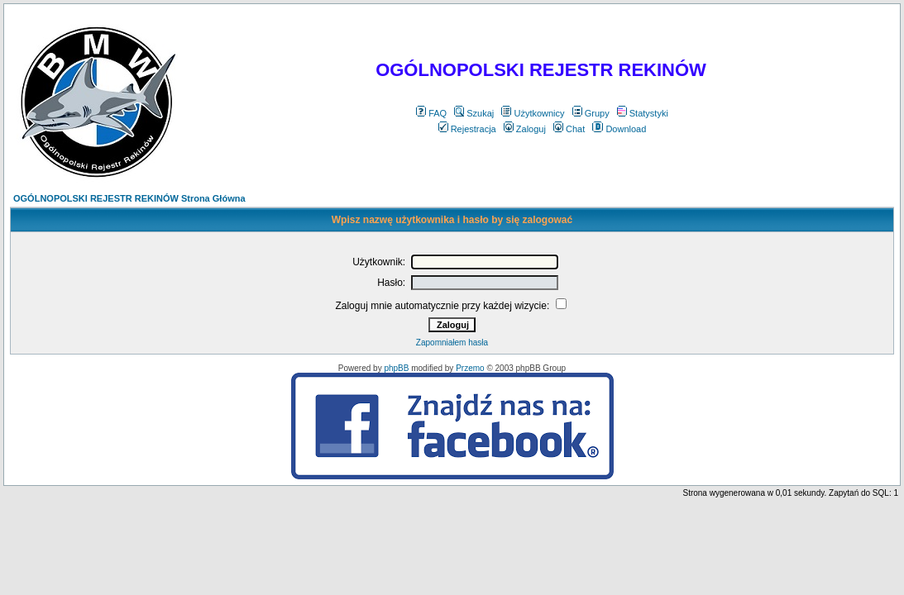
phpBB (396, 368)
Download (619, 129)
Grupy (591, 113)
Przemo (470, 368)
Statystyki (642, 113)
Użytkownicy (532, 113)
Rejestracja (467, 129)
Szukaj (474, 113)
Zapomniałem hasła (452, 342)
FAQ (431, 113)
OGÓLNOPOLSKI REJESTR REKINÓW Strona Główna (129, 198)
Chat (569, 129)
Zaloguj (525, 129)
